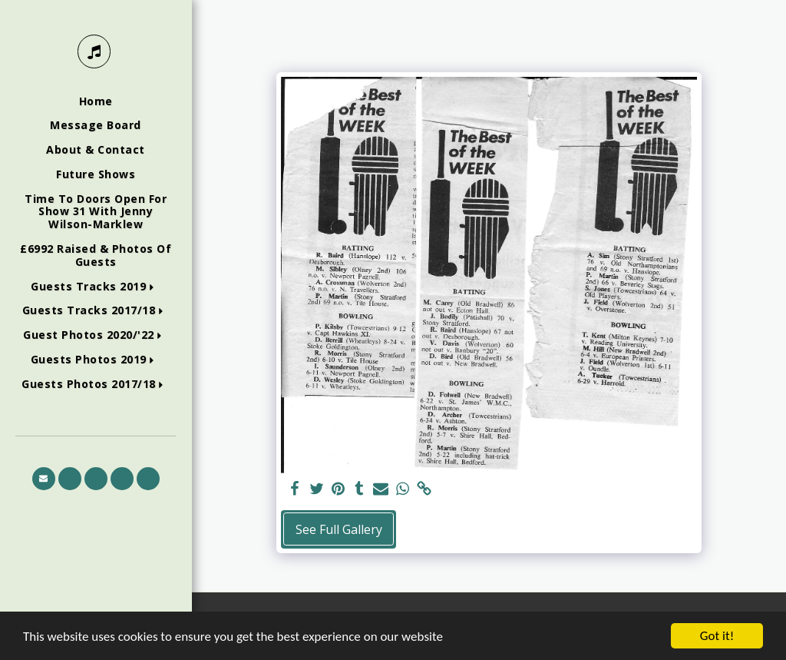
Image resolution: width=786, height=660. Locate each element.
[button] (95, 287)
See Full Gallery (339, 529)
